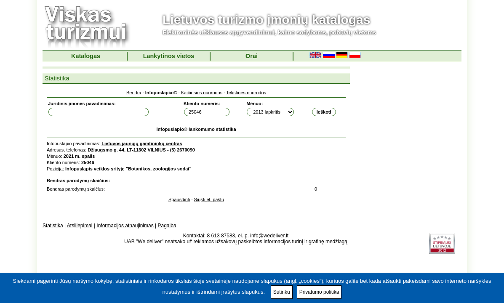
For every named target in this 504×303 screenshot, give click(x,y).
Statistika (53, 226)
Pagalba (167, 226)
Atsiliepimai (80, 226)
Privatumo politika (319, 292)
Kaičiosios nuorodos (201, 92)
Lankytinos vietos (169, 56)
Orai (251, 56)
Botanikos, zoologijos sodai (158, 168)
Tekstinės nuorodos (246, 92)
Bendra (133, 92)
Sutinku (281, 292)
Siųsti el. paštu (209, 199)
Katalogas (85, 56)
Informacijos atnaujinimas (124, 226)
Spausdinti (179, 199)
